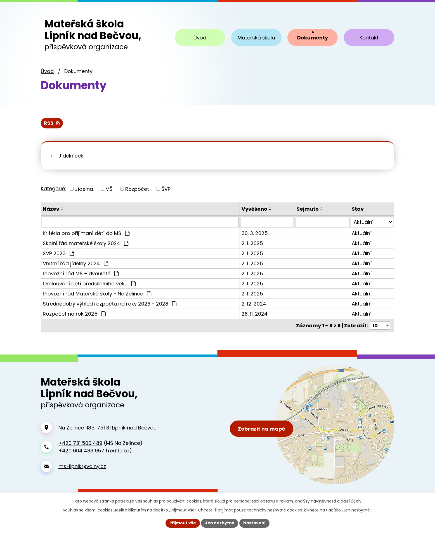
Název (51, 208)
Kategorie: (53, 188)
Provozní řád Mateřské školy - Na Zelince (97, 293)
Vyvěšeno (254, 208)
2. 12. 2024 (254, 303)
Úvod (47, 71)
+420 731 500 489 (80, 443)
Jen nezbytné (219, 523)
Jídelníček (70, 155)
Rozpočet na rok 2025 (74, 313)
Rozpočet (137, 188)
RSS (52, 122)
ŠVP (166, 188)
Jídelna (84, 188)
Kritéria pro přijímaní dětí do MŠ (86, 233)
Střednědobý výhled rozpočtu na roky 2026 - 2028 (109, 303)
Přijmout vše (182, 523)
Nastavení (254, 523)
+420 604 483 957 (81, 450)
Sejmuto (308, 208)
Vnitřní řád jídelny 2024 (75, 263)
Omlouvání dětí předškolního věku (89, 283)
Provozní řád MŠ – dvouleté (81, 273)
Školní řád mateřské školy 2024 (85, 243)
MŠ (109, 188)
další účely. (351, 501)
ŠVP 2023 (58, 253)
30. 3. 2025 (255, 233)
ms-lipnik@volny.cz (82, 466)
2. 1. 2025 (252, 243)
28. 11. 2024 (255, 313)
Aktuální (362, 233)
